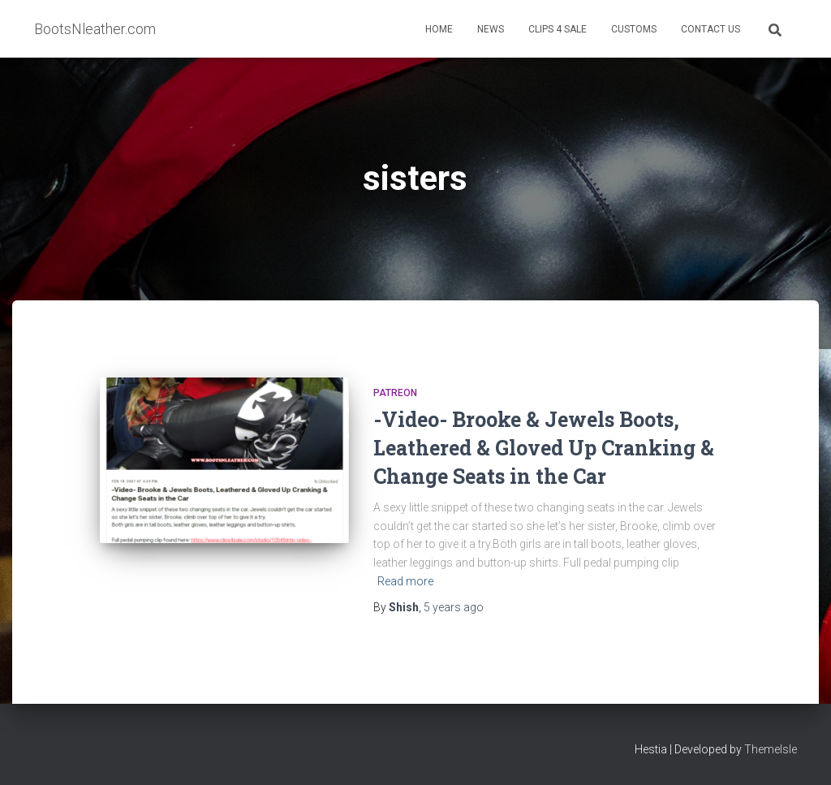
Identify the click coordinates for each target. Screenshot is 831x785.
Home (439, 29)
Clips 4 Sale (557, 29)
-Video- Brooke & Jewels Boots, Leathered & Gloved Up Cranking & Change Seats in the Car (543, 448)
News (490, 29)
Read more (405, 581)
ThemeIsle (770, 749)
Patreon (395, 393)
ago (454, 607)
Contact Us (710, 29)
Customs (634, 29)
